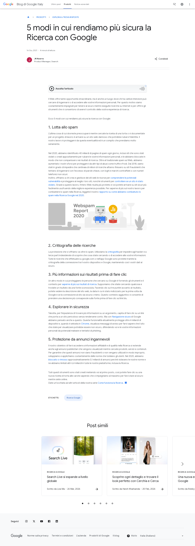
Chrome (85, 323)
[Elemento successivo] (182, 464)
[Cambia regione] (162, 536)
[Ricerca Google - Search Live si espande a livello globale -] (62, 466)
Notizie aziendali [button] (81, 4)
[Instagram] (26, 521)
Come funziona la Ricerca (110, 383)
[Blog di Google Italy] (28, 17)
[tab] (83, 504)
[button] (161, 59)
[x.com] (34, 521)
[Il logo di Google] (16, 536)
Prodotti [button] (67, 4)
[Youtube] (41, 521)
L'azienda (81, 535)
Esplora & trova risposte (66, 17)
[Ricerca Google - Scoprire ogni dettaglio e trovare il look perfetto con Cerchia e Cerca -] (133, 466)
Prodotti (41, 17)
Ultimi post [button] (56, 4)
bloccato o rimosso (58, 359)
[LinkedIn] (56, 521)
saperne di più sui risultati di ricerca (79, 284)
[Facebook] (49, 521)
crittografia (113, 252)
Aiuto (132, 535)
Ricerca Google (73, 397)
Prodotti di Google (99, 535)
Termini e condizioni (62, 535)
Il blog (116, 535)
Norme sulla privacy (37, 535)
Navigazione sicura (121, 316)
